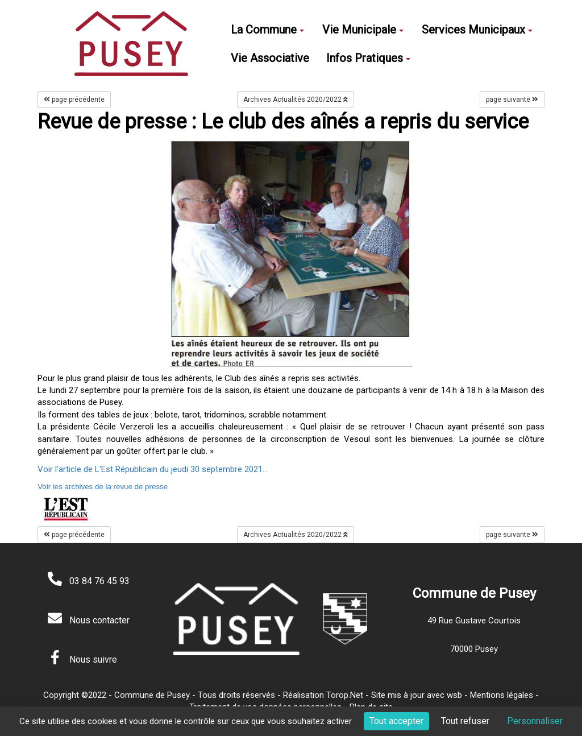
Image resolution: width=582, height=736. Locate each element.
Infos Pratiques (368, 58)
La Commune (267, 29)
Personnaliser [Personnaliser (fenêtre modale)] (535, 721)
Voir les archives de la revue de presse (103, 486)
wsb (454, 695)
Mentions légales (501, 695)
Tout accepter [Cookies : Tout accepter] (396, 721)
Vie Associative (270, 58)
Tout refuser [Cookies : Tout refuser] (465, 721)
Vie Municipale (363, 29)
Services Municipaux (477, 29)
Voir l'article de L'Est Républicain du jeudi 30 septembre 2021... (153, 469)
